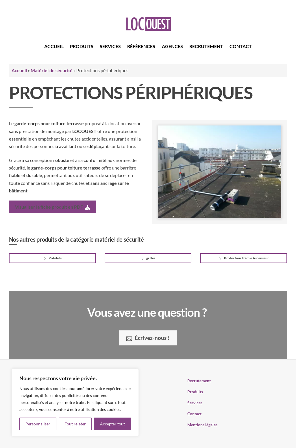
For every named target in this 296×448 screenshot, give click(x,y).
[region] (75, 402)
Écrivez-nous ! (147, 338)
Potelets (52, 258)
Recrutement (206, 46)
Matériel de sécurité (52, 70)
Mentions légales (202, 424)
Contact (241, 46)
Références (141, 46)
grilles (148, 258)
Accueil (54, 46)
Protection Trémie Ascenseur (244, 258)
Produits (81, 46)
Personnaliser (37, 423)
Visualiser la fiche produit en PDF (52, 207)
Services (110, 46)
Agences (172, 46)
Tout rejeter (75, 423)
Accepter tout (112, 423)
